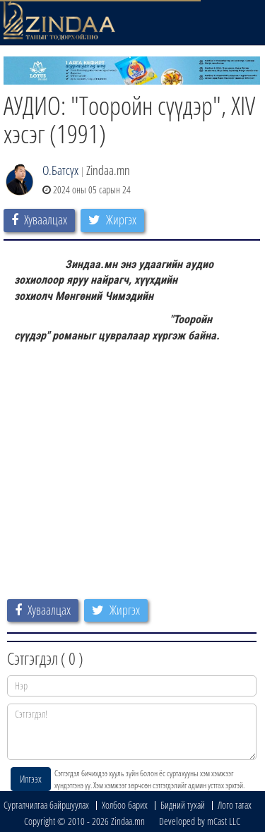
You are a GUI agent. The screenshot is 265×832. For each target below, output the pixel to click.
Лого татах (235, 805)
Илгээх (31, 778)
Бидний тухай (182, 805)
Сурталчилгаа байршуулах (46, 805)
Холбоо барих (125, 805)
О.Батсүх (60, 170)
